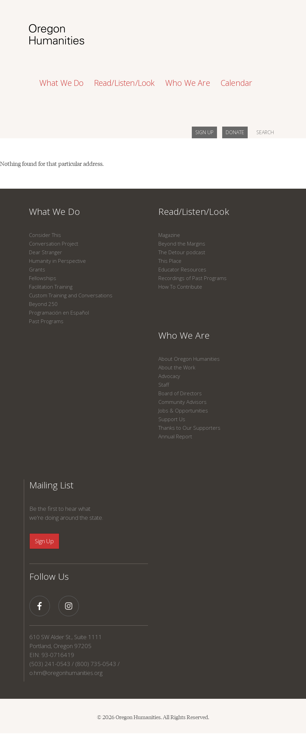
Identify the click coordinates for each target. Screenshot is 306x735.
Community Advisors (182, 401)
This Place (169, 260)
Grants (37, 269)
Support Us (171, 419)
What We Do (54, 211)
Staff (163, 384)
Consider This (45, 234)
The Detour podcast (181, 252)
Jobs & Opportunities (183, 410)
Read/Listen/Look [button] (124, 82)
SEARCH (265, 132)
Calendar (236, 82)
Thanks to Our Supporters (189, 427)
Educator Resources (182, 269)
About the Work (176, 367)
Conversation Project (53, 243)
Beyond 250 (43, 303)
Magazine (169, 234)
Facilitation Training (50, 286)
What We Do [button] (61, 82)
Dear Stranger (45, 252)
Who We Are (184, 335)
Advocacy (169, 376)
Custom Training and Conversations (70, 295)
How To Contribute (180, 286)
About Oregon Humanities (189, 358)
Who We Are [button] (187, 82)
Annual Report (175, 436)
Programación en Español (59, 312)
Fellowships (42, 278)
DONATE (235, 132)
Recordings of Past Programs (192, 278)
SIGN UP (204, 132)
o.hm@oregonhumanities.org (65, 673)
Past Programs (46, 321)
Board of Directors (180, 393)
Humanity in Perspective (57, 260)
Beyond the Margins (181, 243)
